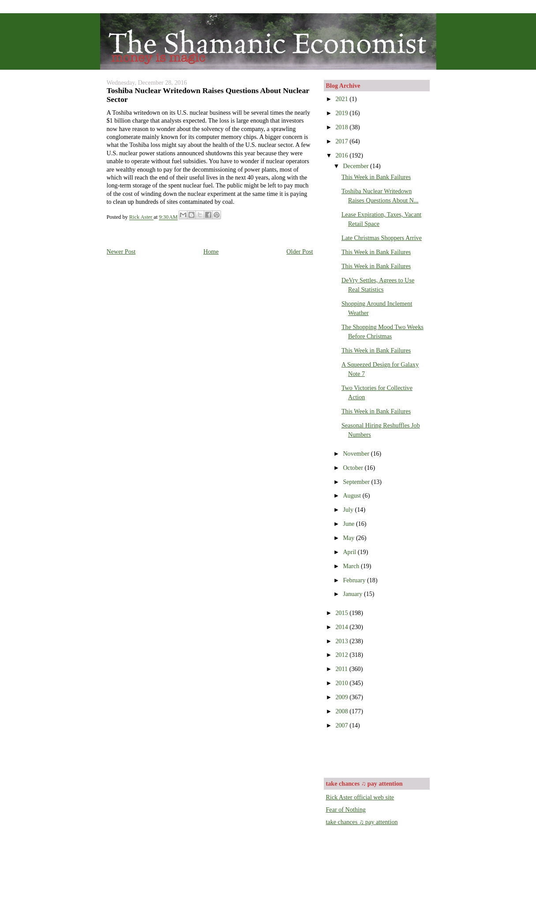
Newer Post (121, 251)
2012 (342, 654)
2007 (342, 725)
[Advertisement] (377, 752)
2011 (342, 668)
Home (211, 251)
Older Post (299, 251)
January (353, 593)
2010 (342, 682)
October (353, 467)
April (350, 551)
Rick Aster (141, 217)
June (349, 523)
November (357, 453)
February (355, 580)
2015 (342, 612)
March (352, 566)
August (352, 495)
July (349, 509)
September (357, 481)
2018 (342, 127)
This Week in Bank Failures (376, 176)
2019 (342, 112)
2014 (342, 626)
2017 (342, 141)
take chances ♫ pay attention (362, 821)
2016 (342, 155)
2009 (342, 697)
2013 (342, 641)
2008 (342, 711)
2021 (342, 98)
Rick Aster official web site (360, 797)
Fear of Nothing (346, 809)
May (349, 537)
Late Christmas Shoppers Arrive (381, 237)
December (356, 165)
